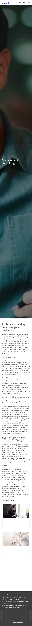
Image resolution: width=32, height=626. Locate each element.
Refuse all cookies (16, 618)
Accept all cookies (16, 613)
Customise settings (16, 622)
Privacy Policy (16, 607)
